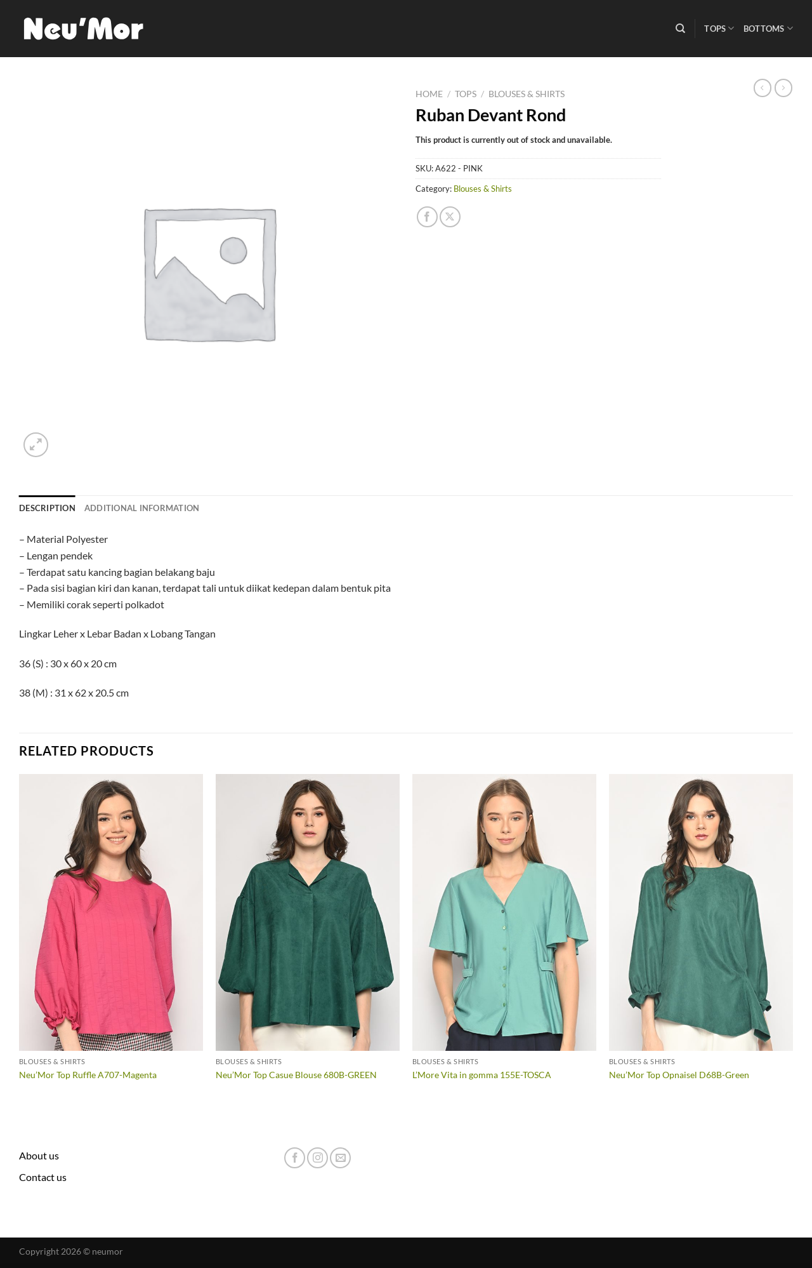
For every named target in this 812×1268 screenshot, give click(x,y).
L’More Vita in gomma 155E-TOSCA (481, 1074)
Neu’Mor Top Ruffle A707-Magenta (88, 1074)
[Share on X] (450, 216)
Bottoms (768, 28)
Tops (719, 28)
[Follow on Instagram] (317, 1157)
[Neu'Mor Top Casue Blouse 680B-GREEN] (308, 912)
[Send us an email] (340, 1157)
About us (39, 1155)
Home (429, 94)
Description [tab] (47, 508)
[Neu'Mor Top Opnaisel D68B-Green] (701, 912)
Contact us (43, 1177)
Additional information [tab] (142, 508)
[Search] (680, 29)
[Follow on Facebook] (294, 1157)
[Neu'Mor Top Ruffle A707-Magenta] (111, 912)
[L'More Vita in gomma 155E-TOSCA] (504, 912)
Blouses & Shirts (526, 94)
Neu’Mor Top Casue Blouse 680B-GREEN (296, 1074)
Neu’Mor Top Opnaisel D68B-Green (679, 1074)
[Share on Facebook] (427, 216)
